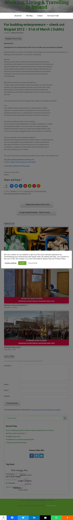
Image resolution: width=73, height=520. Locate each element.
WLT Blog (29, 16)
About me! (18, 16)
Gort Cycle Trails (53, 16)
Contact (40, 16)
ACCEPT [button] (22, 263)
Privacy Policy (32, 263)
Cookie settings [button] (10, 263)
